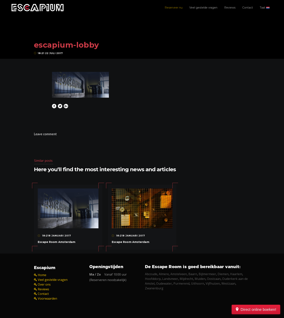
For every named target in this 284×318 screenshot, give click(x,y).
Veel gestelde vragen (203, 7)
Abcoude (151, 274)
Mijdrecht (186, 279)
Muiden (200, 279)
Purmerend (181, 283)
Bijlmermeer (207, 274)
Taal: (265, 7)
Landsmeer (170, 279)
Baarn (192, 274)
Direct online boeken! (258, 309)
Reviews (229, 7)
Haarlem (236, 274)
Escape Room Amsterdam (56, 242)
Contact (247, 7)
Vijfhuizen (213, 283)
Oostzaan (214, 279)
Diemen (223, 274)
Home (42, 275)
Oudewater (164, 283)
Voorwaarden (47, 298)
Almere (164, 274)
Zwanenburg (154, 288)
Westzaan (228, 283)
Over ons (44, 284)
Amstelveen (178, 274)
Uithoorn (197, 283)
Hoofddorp (153, 279)
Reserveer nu (174, 7)
